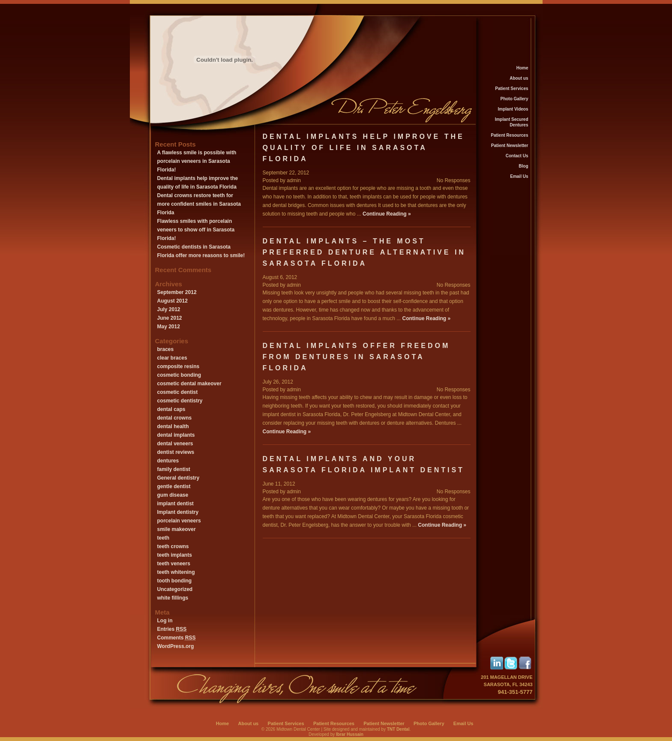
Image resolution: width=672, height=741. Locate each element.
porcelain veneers (179, 521)
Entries (172, 629)
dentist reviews (176, 452)
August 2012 (172, 301)
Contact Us (517, 155)
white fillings (173, 598)
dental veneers (175, 444)
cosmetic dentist (177, 392)
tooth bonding (174, 581)
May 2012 (168, 327)
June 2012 (169, 318)
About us (519, 78)
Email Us (519, 176)
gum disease (173, 495)
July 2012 (168, 309)
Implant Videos (513, 109)
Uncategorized (175, 589)
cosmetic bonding (179, 375)
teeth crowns (173, 546)
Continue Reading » (387, 214)
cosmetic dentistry (180, 401)
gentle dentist (174, 486)
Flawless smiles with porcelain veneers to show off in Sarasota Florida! (196, 229)
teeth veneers (173, 564)
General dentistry (178, 478)
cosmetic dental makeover (189, 384)
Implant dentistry (178, 512)
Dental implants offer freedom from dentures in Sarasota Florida (356, 357)
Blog (523, 166)
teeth (163, 538)
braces (165, 349)
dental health (173, 426)
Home (522, 68)
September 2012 (177, 292)
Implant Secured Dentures (511, 122)
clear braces (172, 358)
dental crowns (174, 418)
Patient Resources (509, 135)
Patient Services (511, 88)
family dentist (173, 469)
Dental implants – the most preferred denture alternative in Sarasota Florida (364, 252)
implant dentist (175, 504)
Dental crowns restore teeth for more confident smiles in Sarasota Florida (199, 204)
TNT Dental (398, 729)
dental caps (171, 409)
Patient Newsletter (509, 145)
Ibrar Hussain (349, 734)
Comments (176, 638)
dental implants (176, 435)
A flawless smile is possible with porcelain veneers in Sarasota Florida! (197, 161)
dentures (168, 461)
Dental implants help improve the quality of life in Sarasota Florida (364, 147)
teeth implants (174, 555)
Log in (165, 621)
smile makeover (176, 529)
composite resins (178, 366)
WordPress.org (175, 646)
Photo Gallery (514, 98)
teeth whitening (176, 572)
